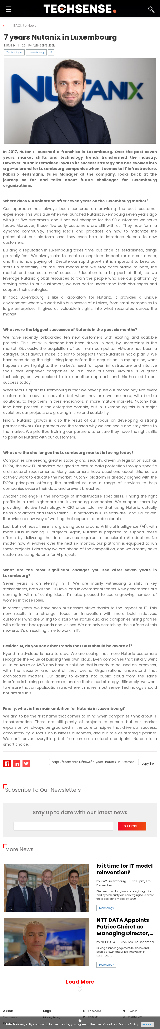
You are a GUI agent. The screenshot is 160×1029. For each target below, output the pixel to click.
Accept (147, 1024)
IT (51, 52)
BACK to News (19, 25)
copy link (147, 763)
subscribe (132, 826)
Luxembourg (36, 52)
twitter (130, 1011)
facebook (92, 1011)
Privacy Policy (128, 1024)
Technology (14, 52)
